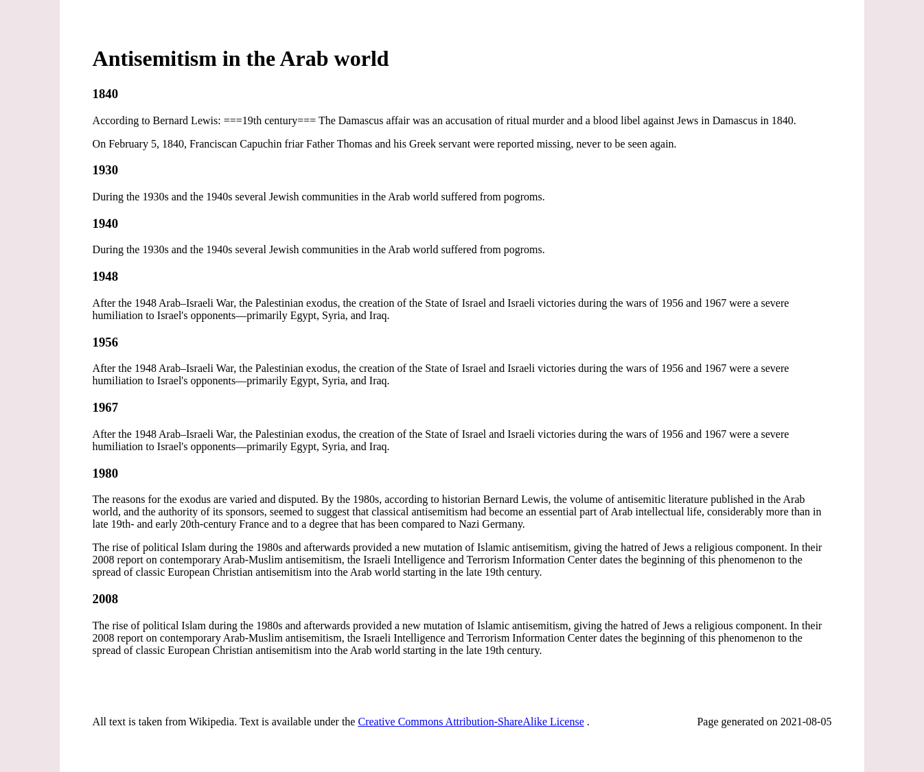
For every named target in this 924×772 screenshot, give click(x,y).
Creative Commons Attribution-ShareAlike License (471, 721)
